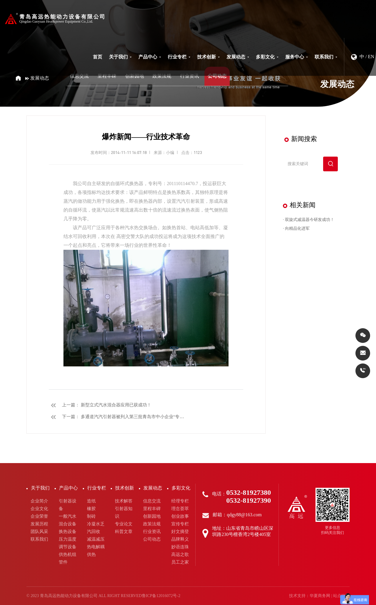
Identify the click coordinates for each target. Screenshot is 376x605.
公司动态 (217, 75)
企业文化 (39, 508)
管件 (63, 562)
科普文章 (123, 531)
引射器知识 (123, 512)
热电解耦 (96, 546)
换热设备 (67, 531)
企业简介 (39, 501)
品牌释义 (180, 539)
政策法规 (161, 75)
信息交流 (79, 75)
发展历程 (39, 524)
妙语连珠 (180, 546)
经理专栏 (180, 501)
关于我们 (120, 56)
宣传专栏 (180, 524)
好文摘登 (180, 531)
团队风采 (39, 531)
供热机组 (67, 554)
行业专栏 (179, 56)
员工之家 (180, 562)
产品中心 (149, 56)
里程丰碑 (107, 75)
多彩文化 (267, 56)
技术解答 (123, 501)
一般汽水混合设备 (67, 520)
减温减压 (96, 539)
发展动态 (237, 56)
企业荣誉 (39, 516)
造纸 (91, 501)
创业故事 (180, 516)
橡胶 (91, 508)
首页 (97, 56)
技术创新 (208, 56)
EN (371, 56)
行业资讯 (189, 75)
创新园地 (134, 75)
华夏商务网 (320, 596)
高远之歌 (180, 554)
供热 (91, 554)
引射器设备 (67, 505)
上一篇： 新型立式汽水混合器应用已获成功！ (100, 405)
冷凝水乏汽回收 (96, 528)
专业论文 (123, 524)
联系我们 (326, 56)
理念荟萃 (180, 508)
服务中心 (296, 56)
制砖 (91, 516)
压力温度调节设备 (67, 543)
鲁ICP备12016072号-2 (161, 596)
